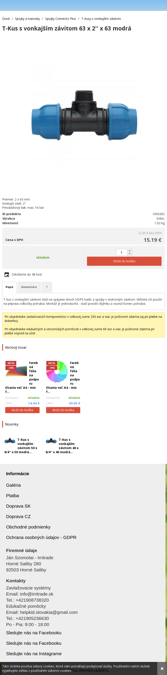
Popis (9, 287)
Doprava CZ (18, 516)
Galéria (13, 485)
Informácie (17, 473)
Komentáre (29, 287)
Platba (12, 495)
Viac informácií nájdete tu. (91, 670)
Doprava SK (18, 505)
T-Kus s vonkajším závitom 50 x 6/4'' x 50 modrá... (20, 446)
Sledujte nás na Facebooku (34, 632)
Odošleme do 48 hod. (27, 274)
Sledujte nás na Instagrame (34, 653)
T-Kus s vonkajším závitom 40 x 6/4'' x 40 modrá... (62, 446)
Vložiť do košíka (22, 410)
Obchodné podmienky (28, 526)
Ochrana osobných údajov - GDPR (41, 537)
